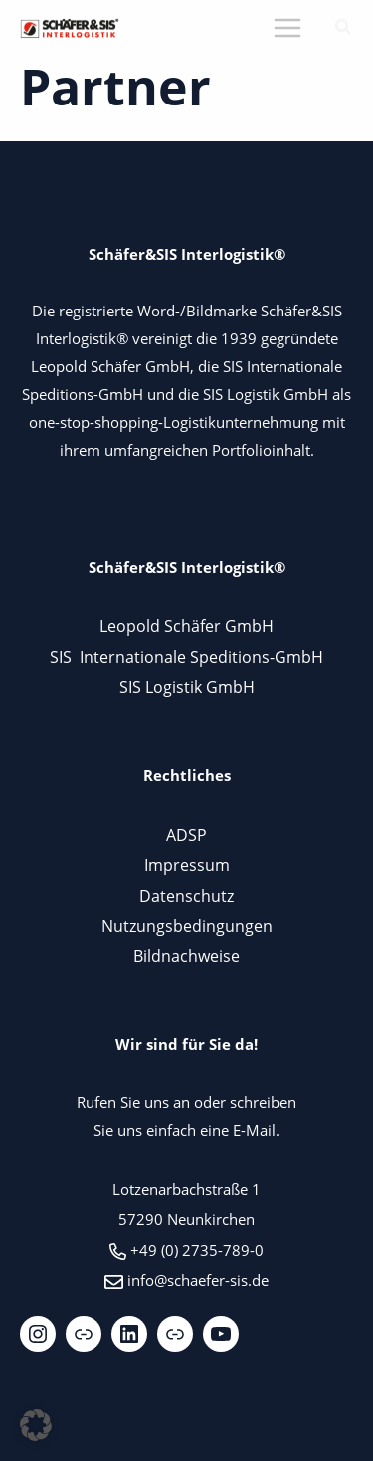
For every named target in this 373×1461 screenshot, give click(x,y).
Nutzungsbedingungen (187, 925)
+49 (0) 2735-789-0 (197, 1250)
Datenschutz (186, 895)
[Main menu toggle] (287, 28)
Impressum (187, 864)
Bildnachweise (186, 955)
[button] (344, 29)
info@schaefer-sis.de (198, 1280)
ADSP (186, 834)
